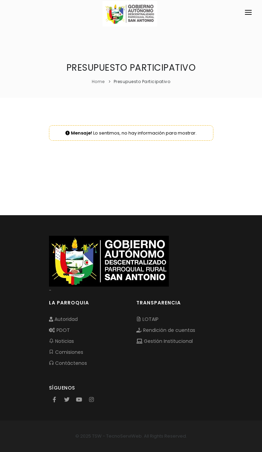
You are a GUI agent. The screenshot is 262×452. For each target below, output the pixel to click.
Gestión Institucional (164, 341)
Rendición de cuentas (165, 330)
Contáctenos (68, 363)
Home (98, 81)
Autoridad (63, 319)
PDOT (59, 330)
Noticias (61, 341)
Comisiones (66, 352)
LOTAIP (147, 319)
